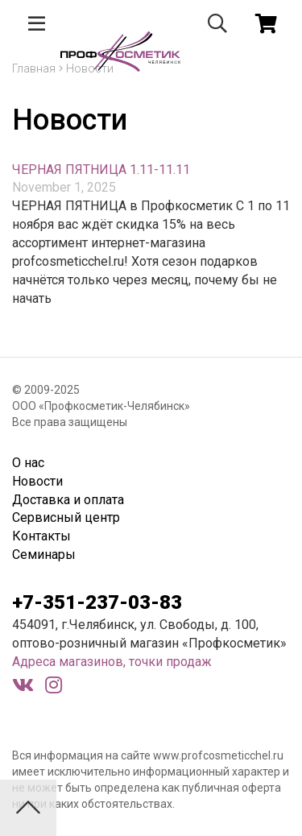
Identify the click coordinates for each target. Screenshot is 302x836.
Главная (34, 68)
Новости (37, 481)
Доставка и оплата (68, 499)
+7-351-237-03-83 (97, 602)
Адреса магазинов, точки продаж (112, 661)
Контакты (41, 536)
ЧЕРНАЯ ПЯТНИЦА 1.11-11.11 (101, 169)
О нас (28, 462)
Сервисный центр (66, 517)
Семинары (44, 554)
